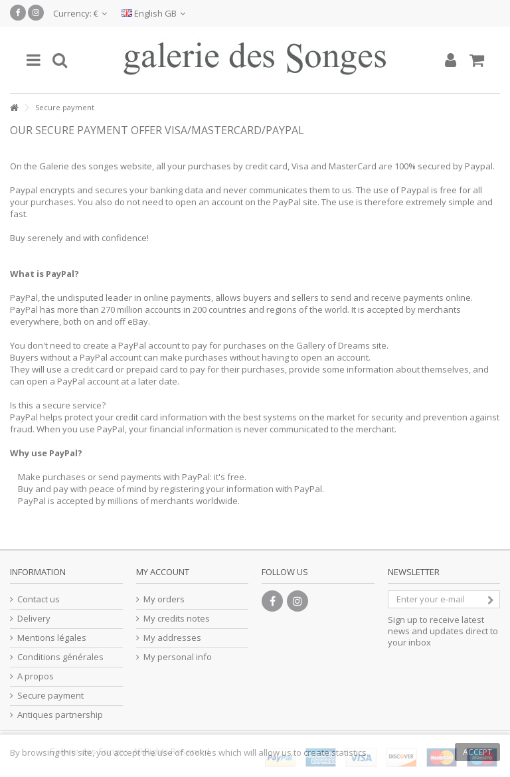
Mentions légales (51, 638)
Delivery (33, 618)
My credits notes (176, 618)
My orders (164, 599)
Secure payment (50, 695)
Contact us (38, 599)
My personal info (177, 657)
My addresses (172, 638)
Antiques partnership (60, 715)
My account (162, 572)
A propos (35, 676)
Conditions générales (60, 657)
